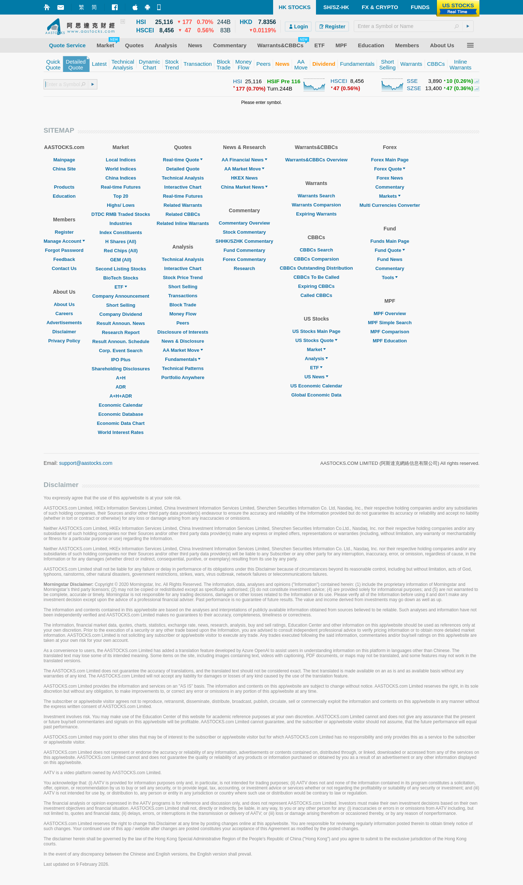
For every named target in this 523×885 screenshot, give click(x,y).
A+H (120, 378)
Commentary (389, 187)
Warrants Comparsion (316, 205)
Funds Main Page (389, 241)
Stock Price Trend (183, 277)
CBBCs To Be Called (316, 277)
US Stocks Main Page (316, 331)
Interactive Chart (183, 187)
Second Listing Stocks (121, 268)
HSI (237, 81)
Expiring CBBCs (316, 286)
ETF (120, 287)
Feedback (64, 259)
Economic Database (120, 414)
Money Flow (182, 314)
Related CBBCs (183, 214)
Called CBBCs (316, 295)
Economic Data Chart (121, 423)
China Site (64, 169)
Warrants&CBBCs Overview (316, 159)
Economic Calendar (121, 405)
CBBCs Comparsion (316, 259)
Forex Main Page (390, 159)
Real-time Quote (183, 159)
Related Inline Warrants (183, 223)
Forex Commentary (244, 259)
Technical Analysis (183, 178)
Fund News (389, 259)
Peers (183, 323)
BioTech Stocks (120, 278)
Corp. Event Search (120, 350)
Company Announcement (120, 296)
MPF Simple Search (390, 322)
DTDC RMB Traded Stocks (121, 214)
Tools (390, 277)
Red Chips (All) (121, 250)
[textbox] (414, 26)
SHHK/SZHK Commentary (244, 241)
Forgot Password (64, 250)
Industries (120, 223)
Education (64, 196)
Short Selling (120, 305)
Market (316, 349)
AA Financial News (244, 159)
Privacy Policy (64, 340)
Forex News (390, 178)
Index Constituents (121, 232)
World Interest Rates (120, 432)
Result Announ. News (121, 323)
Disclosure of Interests (182, 332)
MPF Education (390, 340)
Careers (64, 313)
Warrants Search (316, 195)
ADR (120, 387)
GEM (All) (120, 259)
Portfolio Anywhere (182, 377)
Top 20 (120, 196)
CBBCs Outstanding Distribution (316, 268)
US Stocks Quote (316, 340)
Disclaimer (64, 331)
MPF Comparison (389, 331)
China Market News (244, 187)
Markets (390, 196)
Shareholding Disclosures (121, 368)
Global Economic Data (316, 395)
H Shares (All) (120, 241)
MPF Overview (390, 313)
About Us (64, 304)
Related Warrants (182, 205)
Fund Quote (390, 250)
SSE (412, 81)
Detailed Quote (182, 169)
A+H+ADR (120, 396)
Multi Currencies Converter (390, 205)
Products (64, 187)
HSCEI (339, 81)
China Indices (120, 178)
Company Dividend (121, 314)
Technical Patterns (183, 368)
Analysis (316, 358)
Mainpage (64, 159)
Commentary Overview (244, 223)
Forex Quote (390, 169)
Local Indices (120, 159)
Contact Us (64, 268)
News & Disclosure (183, 341)
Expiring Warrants (316, 214)
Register (64, 232)
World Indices (120, 169)
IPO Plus (120, 359)
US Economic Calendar (316, 386)
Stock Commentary (244, 232)
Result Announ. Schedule (120, 341)
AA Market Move (183, 350)
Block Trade (182, 304)
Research (244, 268)
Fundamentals (182, 359)
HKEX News (244, 178)
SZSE (414, 88)
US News (316, 376)
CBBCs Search (316, 250)
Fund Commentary (244, 250)
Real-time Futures (121, 187)
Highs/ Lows (121, 205)
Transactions (182, 295)
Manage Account (64, 241)
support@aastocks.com (86, 463)
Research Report (120, 332)
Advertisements (64, 322)
